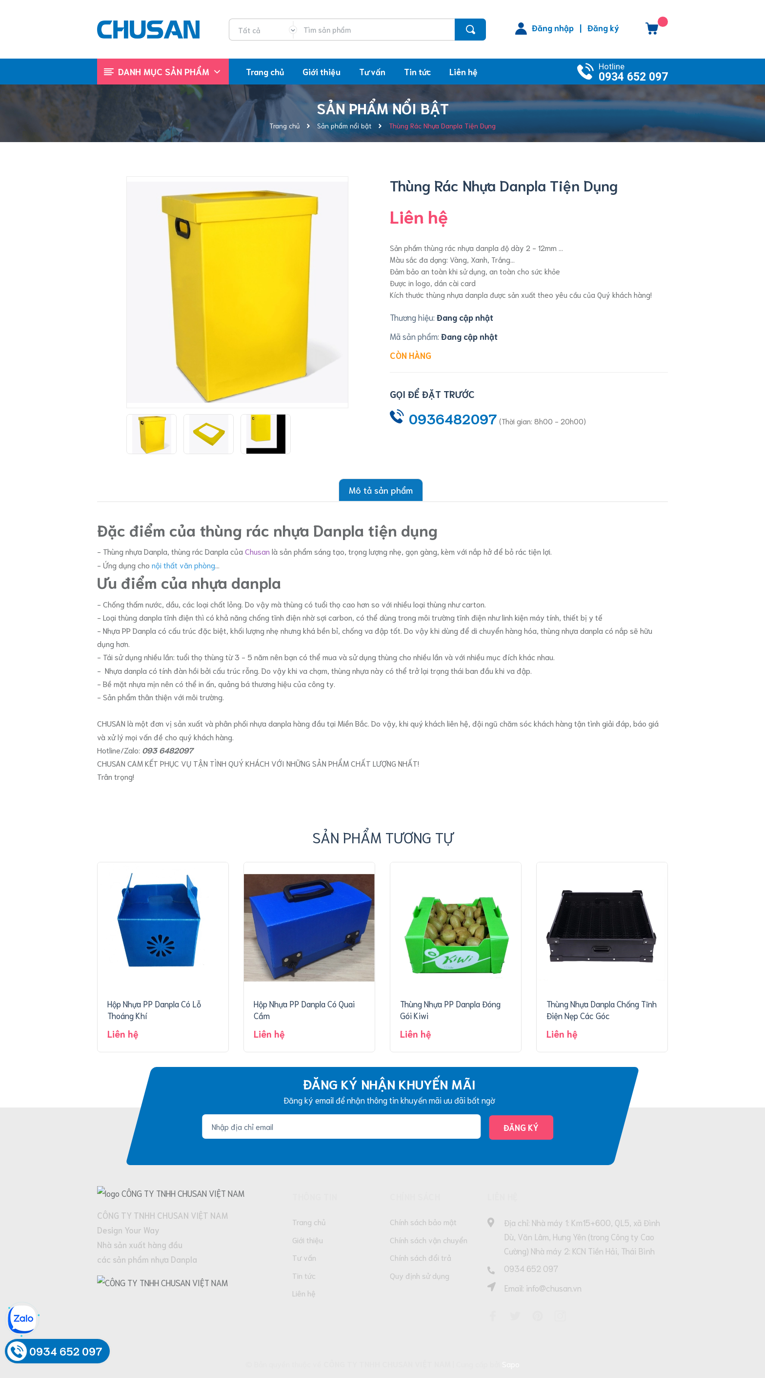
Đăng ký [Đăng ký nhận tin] (521, 1127)
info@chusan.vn (554, 1287)
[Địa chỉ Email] (341, 1126)
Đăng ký (603, 27)
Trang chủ (309, 1221)
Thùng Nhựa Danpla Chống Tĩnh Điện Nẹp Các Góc (601, 1009)
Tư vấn (304, 1258)
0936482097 (453, 418)
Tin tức (304, 1276)
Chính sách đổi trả (420, 1258)
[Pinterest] (537, 1316)
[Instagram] (560, 1316)
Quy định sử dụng (419, 1276)
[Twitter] (515, 1316)
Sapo (511, 1363)
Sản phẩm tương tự (382, 836)
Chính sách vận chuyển (428, 1239)
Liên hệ (304, 1294)
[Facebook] (492, 1316)
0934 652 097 (633, 77)
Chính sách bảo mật (423, 1221)
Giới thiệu (307, 1239)
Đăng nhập (553, 27)
